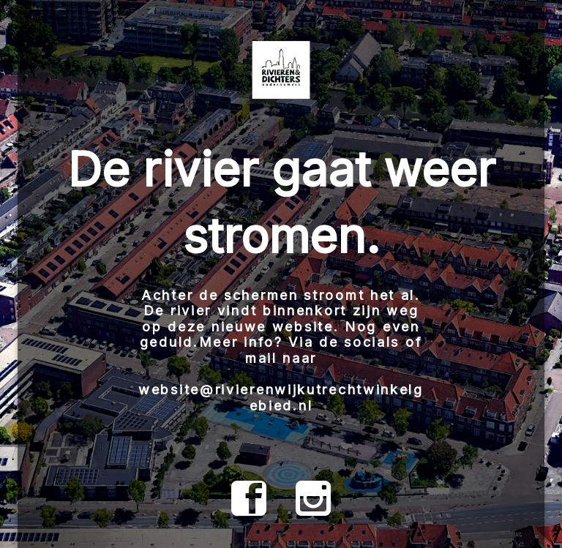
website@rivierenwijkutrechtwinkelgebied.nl (281, 397)
